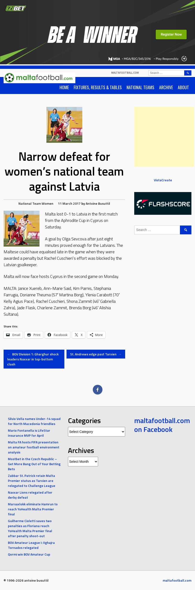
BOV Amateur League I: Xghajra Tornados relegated (31, 545)
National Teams (140, 87)
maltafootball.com (125, 73)
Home (64, 87)
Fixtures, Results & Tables (98, 87)
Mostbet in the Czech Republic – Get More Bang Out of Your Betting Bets (34, 463)
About (183, 87)
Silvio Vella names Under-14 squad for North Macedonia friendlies (34, 421)
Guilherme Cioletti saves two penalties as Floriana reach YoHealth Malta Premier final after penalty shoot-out (30, 528)
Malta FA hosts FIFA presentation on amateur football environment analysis (33, 447)
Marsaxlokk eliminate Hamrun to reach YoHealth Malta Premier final (33, 509)
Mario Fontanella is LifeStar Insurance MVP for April (29, 433)
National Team (29, 203)
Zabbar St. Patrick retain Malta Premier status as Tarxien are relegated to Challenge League (31, 480)
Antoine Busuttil (98, 203)
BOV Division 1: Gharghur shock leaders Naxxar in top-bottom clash (33, 359)
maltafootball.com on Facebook (162, 425)
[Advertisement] (164, 137)
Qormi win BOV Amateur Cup (29, 554)
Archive (166, 87)
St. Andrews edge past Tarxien (96, 354)
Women (47, 203)
